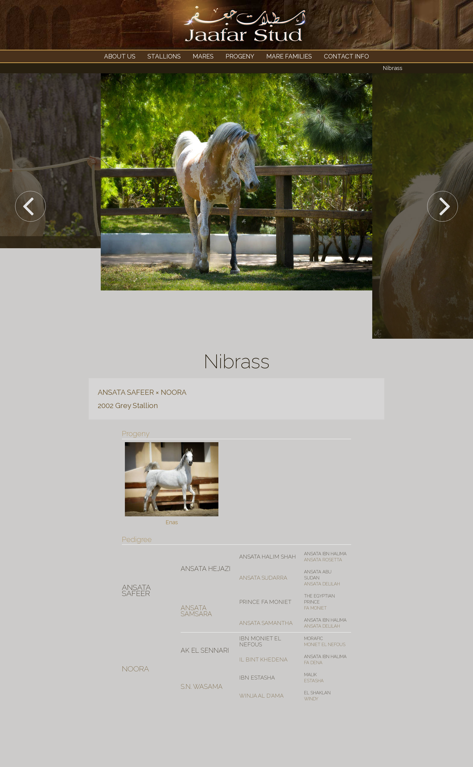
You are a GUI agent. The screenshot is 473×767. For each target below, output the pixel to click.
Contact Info (346, 56)
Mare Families (289, 56)
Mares (203, 56)
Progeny (240, 56)
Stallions (164, 56)
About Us (119, 56)
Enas (172, 522)
